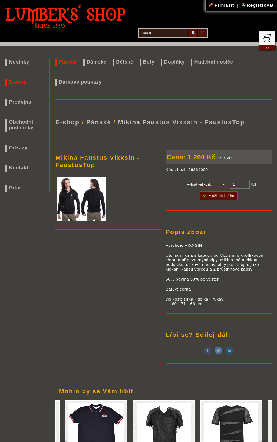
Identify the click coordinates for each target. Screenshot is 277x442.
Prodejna (20, 102)
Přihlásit (222, 5)
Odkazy (18, 147)
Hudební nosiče (213, 62)
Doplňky (174, 62)
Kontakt (18, 167)
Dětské (124, 62)
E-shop (18, 82)
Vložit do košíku (218, 194)
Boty (148, 62)
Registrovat (258, 5)
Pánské (68, 62)
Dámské (96, 62)
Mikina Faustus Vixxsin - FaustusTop (181, 121)
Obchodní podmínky (21, 124)
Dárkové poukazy (80, 82)
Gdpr (15, 187)
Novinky (19, 62)
